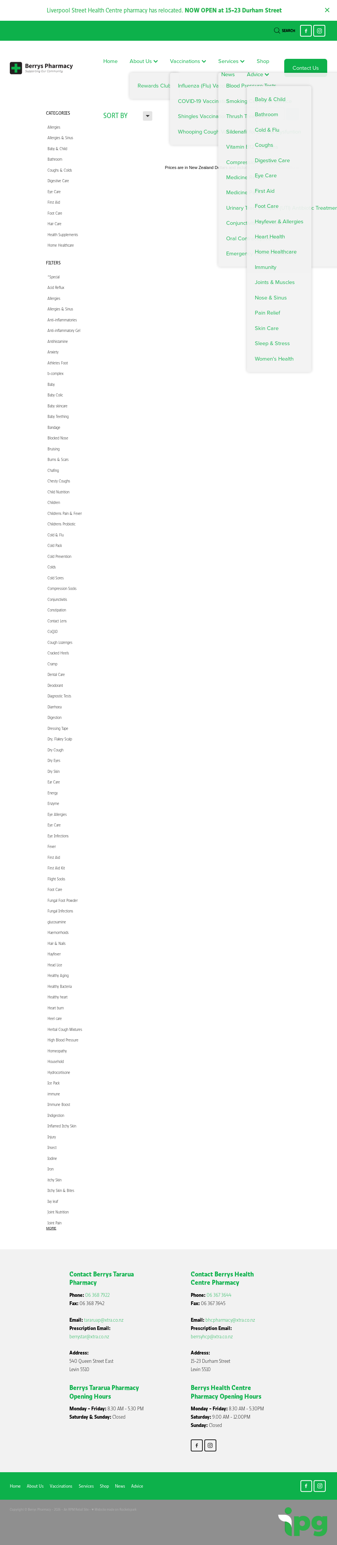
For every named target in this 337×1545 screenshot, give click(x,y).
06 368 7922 (97, 1295)
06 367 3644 (219, 1295)
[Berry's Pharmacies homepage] (41, 68)
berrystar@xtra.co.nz (89, 1336)
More (51, 1228)
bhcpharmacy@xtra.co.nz (230, 1320)
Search (285, 30)
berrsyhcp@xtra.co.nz (212, 1336)
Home (110, 61)
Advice (258, 74)
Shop (263, 61)
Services (231, 61)
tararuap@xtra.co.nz (104, 1320)
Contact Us (306, 68)
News (228, 74)
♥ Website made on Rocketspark (114, 1509)
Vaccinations (188, 61)
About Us (144, 61)
